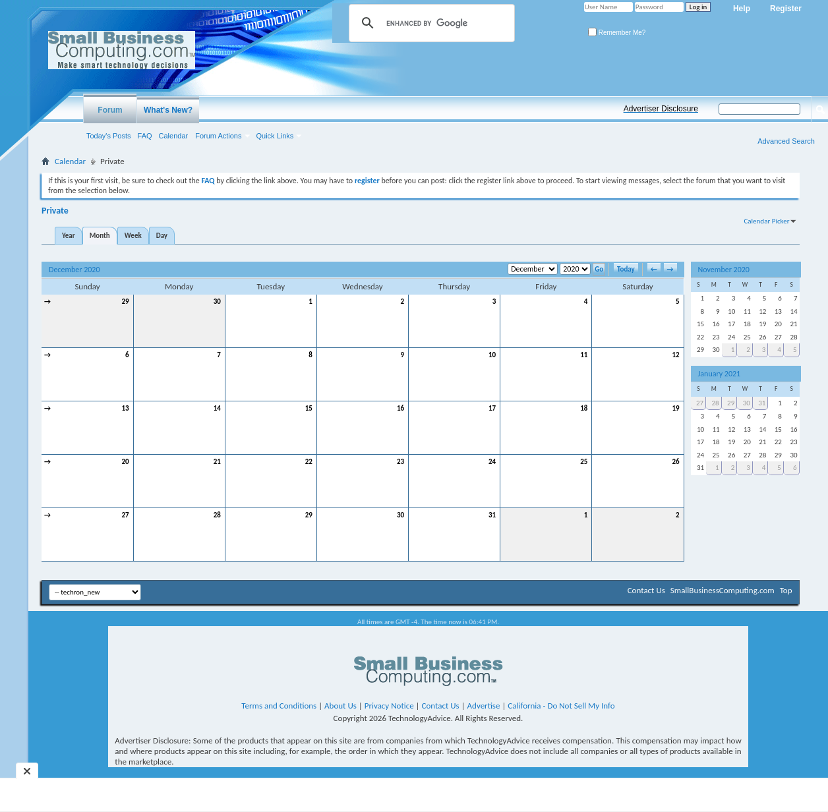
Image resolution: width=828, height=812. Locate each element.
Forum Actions (218, 136)
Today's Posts (108, 136)
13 (125, 408)
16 (400, 408)
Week (133, 235)
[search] (429, 23)
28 (217, 515)
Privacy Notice (389, 705)
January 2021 (719, 373)
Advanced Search (786, 141)
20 (125, 461)
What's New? (168, 110)
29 (125, 301)
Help (741, 8)
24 (492, 461)
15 (308, 408)
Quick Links (275, 136)
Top (786, 590)
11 (583, 355)
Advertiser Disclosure (661, 108)
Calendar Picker (766, 221)
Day (161, 235)
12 (675, 355)
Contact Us (646, 590)
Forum (110, 110)
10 (492, 355)
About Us (340, 705)
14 (217, 408)
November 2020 (724, 269)
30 (217, 301)
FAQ (145, 136)
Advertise (483, 705)
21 (217, 461)
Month (100, 235)
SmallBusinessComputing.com (722, 590)
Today (626, 269)
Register (786, 8)
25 (583, 461)
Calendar (174, 136)
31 (492, 515)
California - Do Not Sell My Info (561, 705)
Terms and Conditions (278, 705)
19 (675, 408)
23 (400, 461)
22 (308, 461)
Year (68, 235)
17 (492, 408)
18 (583, 408)
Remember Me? (616, 32)
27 (125, 515)
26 (675, 461)
